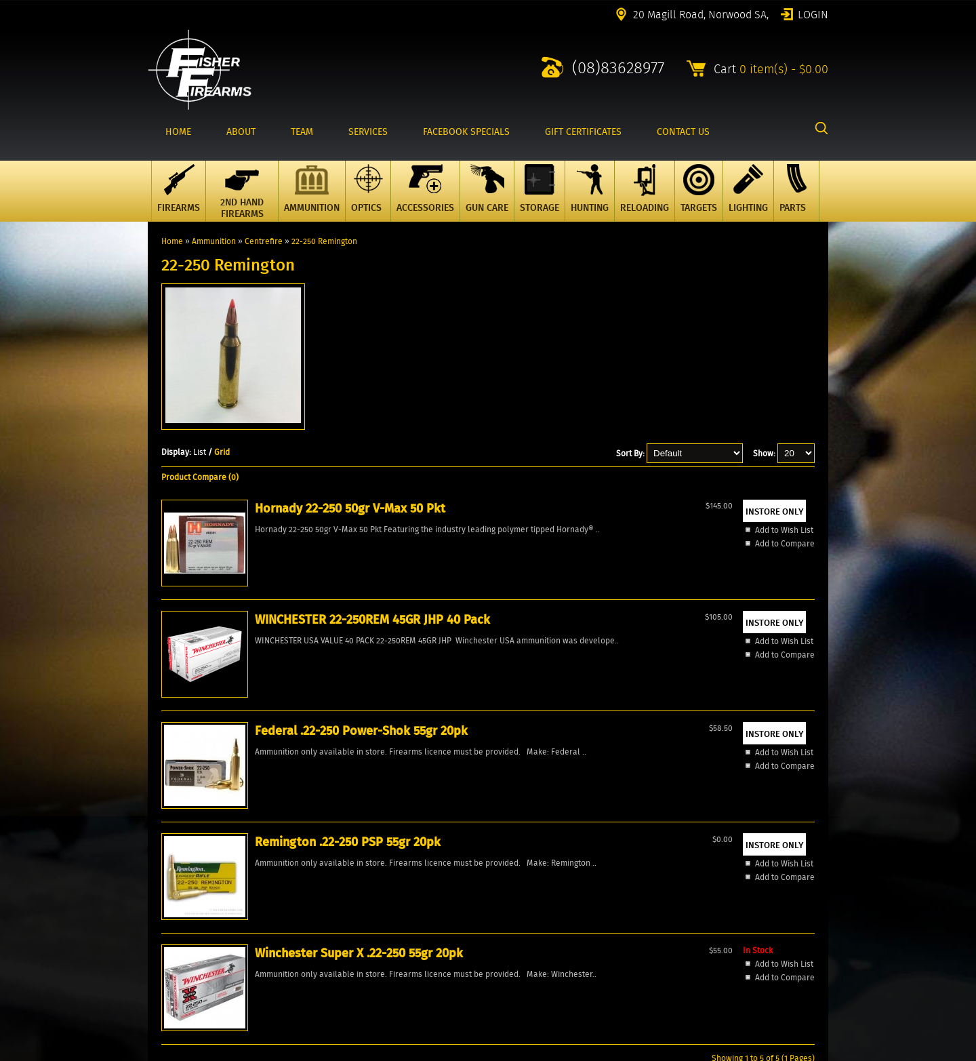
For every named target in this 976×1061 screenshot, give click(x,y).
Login (813, 13)
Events (160, 943)
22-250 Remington (324, 241)
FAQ (154, 932)
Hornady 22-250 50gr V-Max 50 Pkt (232, 606)
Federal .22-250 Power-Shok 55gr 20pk (483, 615)
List (199, 452)
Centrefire (264, 241)
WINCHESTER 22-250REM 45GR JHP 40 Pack (363, 615)
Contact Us (168, 886)
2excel (816, 1053)
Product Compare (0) (200, 477)
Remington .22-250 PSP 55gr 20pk (618, 606)
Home (172, 241)
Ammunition (214, 241)
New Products (173, 851)
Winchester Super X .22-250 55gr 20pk (752, 606)
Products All (170, 874)
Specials (164, 862)
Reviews (163, 920)
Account (163, 897)
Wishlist (162, 909)
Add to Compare (217, 689)
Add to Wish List (216, 675)
